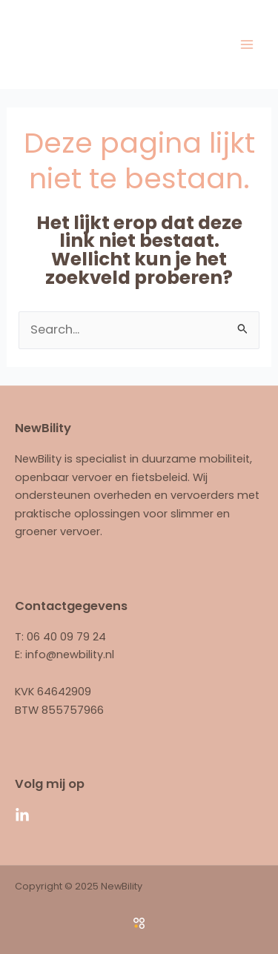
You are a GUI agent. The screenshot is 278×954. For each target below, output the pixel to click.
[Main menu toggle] (246, 44)
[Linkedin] (22, 815)
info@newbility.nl (69, 654)
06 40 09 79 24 (66, 636)
